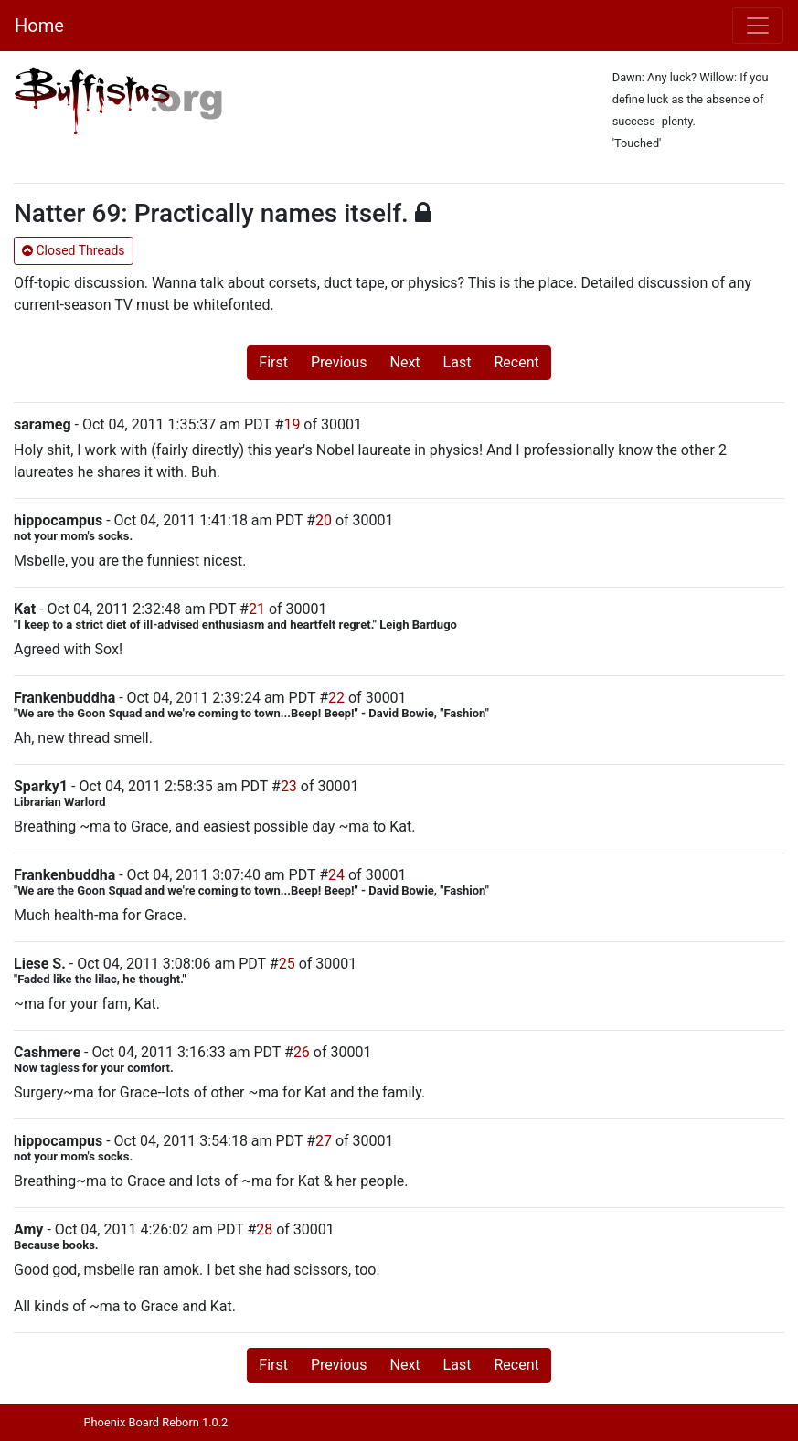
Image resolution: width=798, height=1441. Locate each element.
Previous (339, 362)
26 (301, 1052)
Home (39, 26)
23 (289, 786)
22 (336, 697)
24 (336, 875)
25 (287, 963)
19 (291, 424)
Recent (516, 362)
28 (264, 1229)
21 (257, 609)
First (273, 362)
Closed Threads (73, 250)
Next (405, 362)
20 (323, 520)
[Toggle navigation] (757, 25)
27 (323, 1141)
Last (457, 362)
